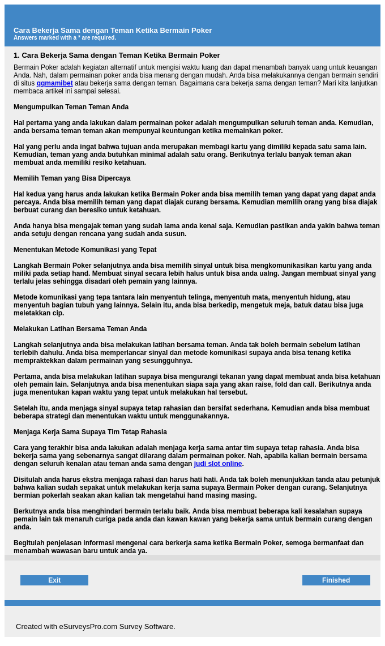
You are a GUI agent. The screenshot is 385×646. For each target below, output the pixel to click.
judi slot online (218, 464)
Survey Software (146, 626)
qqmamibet (55, 83)
